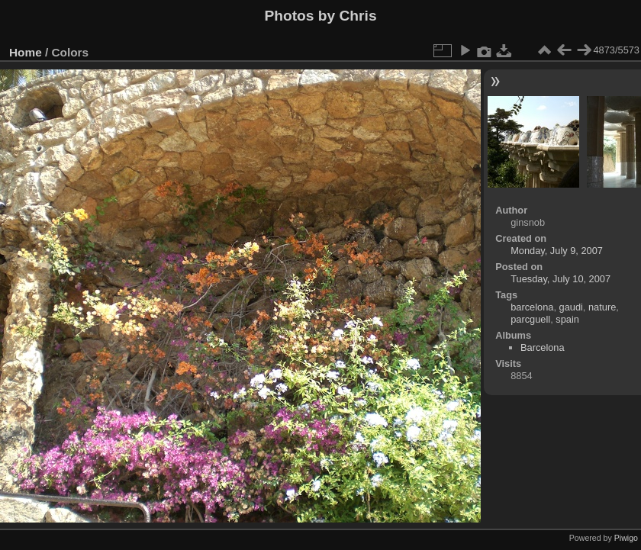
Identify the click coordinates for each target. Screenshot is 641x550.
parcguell (530, 319)
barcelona (532, 307)
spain (567, 319)
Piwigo (626, 537)
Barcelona (542, 347)
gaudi (571, 307)
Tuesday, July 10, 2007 (560, 279)
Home (25, 52)
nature (602, 307)
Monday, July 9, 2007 (557, 250)
